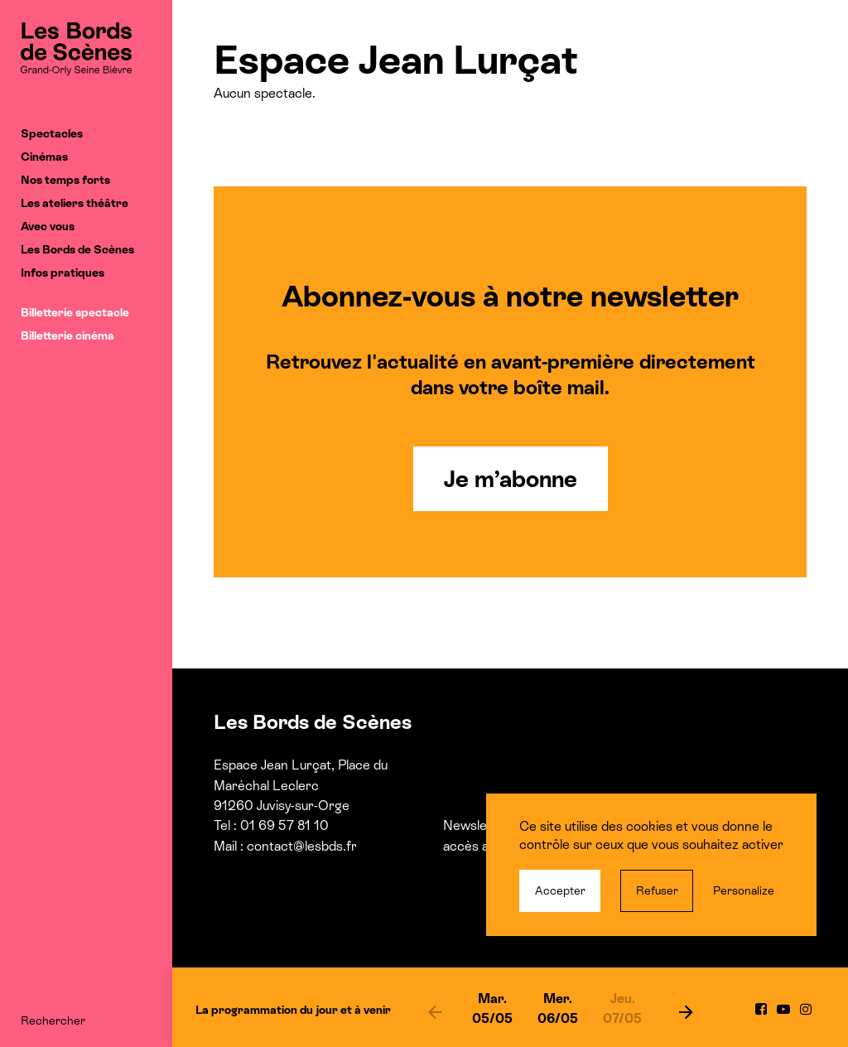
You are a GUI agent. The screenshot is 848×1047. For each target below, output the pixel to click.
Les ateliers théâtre (74, 203)
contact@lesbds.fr (302, 846)
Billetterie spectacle (75, 312)
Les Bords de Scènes (77, 249)
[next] (685, 1011)
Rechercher (53, 1020)
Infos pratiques (62, 272)
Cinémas (44, 156)
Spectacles (52, 133)
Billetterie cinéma (67, 335)
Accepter (560, 890)
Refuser (657, 890)
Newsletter (475, 825)
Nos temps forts (65, 179)
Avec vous (48, 226)
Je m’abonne (510, 479)
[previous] (434, 1011)
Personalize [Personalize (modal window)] (743, 890)
